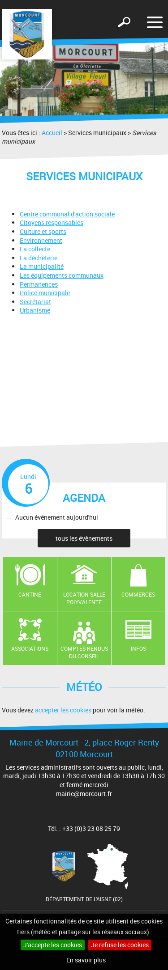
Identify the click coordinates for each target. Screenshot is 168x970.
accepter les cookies (63, 710)
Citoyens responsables (51, 222)
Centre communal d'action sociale (67, 214)
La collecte (35, 249)
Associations (29, 648)
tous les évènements (84, 538)
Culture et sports (43, 231)
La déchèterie (38, 258)
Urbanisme (35, 310)
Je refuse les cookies (120, 944)
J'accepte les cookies (52, 944)
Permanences (39, 284)
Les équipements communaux (61, 275)
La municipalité (42, 266)
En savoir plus (86, 960)
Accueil (52, 132)
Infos (138, 648)
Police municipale (45, 292)
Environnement (41, 240)
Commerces (138, 594)
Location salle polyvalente (84, 598)
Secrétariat (35, 301)
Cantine (29, 594)
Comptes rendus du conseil (84, 652)
